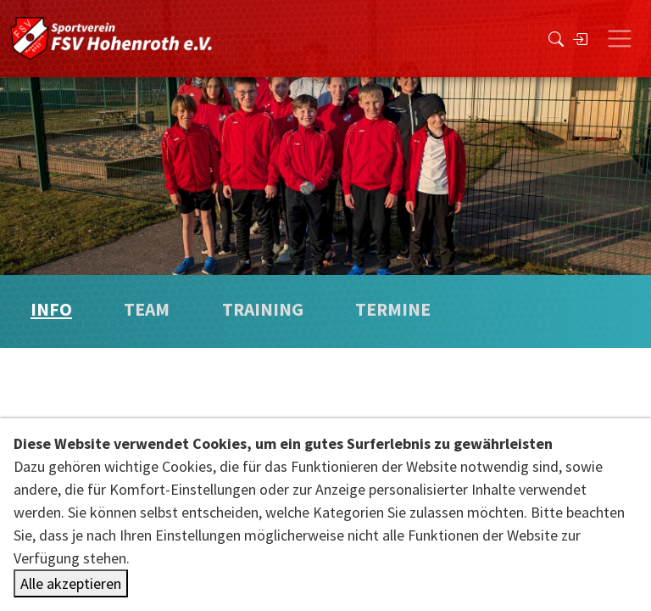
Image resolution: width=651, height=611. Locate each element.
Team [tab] (147, 309)
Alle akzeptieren (70, 583)
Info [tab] (51, 309)
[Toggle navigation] (619, 39)
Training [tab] (262, 309)
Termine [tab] (393, 309)
